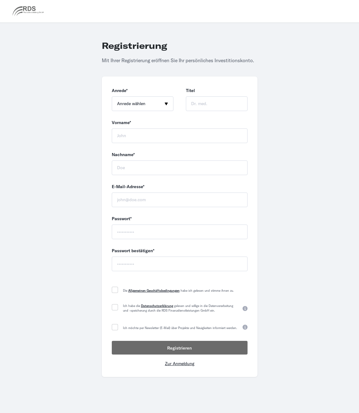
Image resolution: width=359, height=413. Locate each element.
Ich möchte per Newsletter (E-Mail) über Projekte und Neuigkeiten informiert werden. (180, 328)
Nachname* (123, 154)
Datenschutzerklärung (157, 306)
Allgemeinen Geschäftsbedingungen (154, 291)
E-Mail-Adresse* (128, 186)
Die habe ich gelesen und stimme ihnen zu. (178, 291)
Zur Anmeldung (179, 363)
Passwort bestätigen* (133, 250)
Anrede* (120, 90)
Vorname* (121, 122)
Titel (190, 90)
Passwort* (122, 218)
